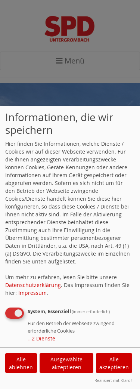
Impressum (32, 292)
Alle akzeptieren (114, 363)
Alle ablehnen (21, 363)
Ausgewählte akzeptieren (66, 363)
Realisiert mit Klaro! (113, 380)
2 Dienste (41, 338)
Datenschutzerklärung (33, 284)
